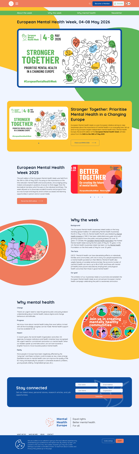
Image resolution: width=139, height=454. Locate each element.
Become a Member (102, 3)
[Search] (90, 3)
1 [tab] (39, 143)
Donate (118, 3)
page (50, 448)
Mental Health (115, 248)
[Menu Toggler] (17, 3)
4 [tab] (102, 199)
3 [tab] (98, 199)
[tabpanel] (38, 123)
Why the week (54, 13)
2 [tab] (94, 199)
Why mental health (86, 13)
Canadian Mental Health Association (100, 244)
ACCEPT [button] (118, 441)
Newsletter (117, 13)
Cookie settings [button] (104, 441)
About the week (24, 13)
